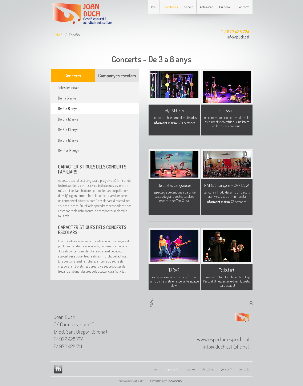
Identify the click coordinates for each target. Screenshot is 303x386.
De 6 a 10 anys (68, 129)
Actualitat (206, 7)
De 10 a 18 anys (68, 150)
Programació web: (167, 381)
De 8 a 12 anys (68, 140)
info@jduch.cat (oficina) (226, 346)
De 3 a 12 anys (68, 119)
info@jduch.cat (238, 37)
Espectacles (170, 7)
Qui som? (225, 7)
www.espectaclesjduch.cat (223, 339)
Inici (153, 7)
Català (58, 34)
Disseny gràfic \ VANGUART (131, 381)
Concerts (72, 75)
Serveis (188, 7)
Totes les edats (68, 87)
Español (74, 34)
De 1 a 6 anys (67, 98)
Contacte (243, 7)
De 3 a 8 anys (67, 108)
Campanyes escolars (117, 75)
